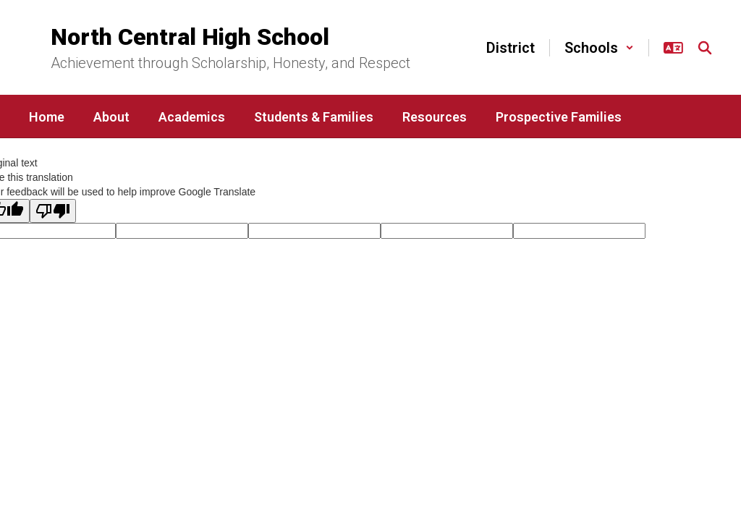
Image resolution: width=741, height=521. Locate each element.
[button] (599, 47)
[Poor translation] (53, 211)
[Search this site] (705, 48)
